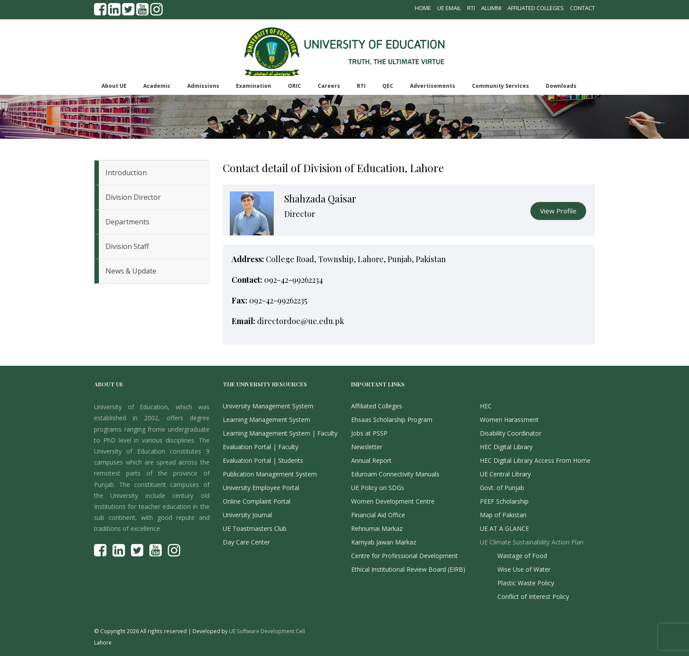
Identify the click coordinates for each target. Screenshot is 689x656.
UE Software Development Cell (267, 630)
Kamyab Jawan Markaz (383, 542)
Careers (329, 86)
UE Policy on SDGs (377, 487)
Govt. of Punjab (502, 487)
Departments (127, 222)
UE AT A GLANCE (504, 528)
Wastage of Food (522, 555)
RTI (471, 8)
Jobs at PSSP (369, 433)
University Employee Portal (261, 487)
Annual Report (371, 460)
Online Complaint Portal (256, 501)
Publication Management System (270, 474)
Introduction (126, 172)
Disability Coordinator (510, 433)
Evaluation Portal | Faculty (260, 447)
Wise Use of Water (524, 569)
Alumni (491, 8)
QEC (387, 86)
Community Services (500, 86)
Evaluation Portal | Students (263, 460)
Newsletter (366, 447)
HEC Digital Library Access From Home (535, 460)
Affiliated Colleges (536, 8)
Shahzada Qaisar (320, 198)
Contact (582, 8)
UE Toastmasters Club (254, 528)
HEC (486, 406)
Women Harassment (509, 419)
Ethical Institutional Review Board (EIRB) (408, 569)
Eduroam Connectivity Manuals (395, 474)
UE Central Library (505, 474)
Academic (156, 86)
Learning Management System (266, 419)
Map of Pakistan (503, 515)
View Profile (558, 210)
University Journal (247, 515)
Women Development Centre (393, 501)
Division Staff (127, 246)
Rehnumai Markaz (377, 528)
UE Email (449, 8)
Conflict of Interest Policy (533, 596)
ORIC (294, 86)
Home (423, 8)
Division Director (133, 197)
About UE (114, 86)
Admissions (203, 86)
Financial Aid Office (378, 515)
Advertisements (432, 86)
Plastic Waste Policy (525, 583)
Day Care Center (246, 542)
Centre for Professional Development (404, 555)
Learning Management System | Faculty (280, 433)
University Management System (268, 406)
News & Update (130, 271)
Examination (253, 86)
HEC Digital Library (506, 447)
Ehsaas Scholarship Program (391, 419)
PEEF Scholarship (504, 501)
